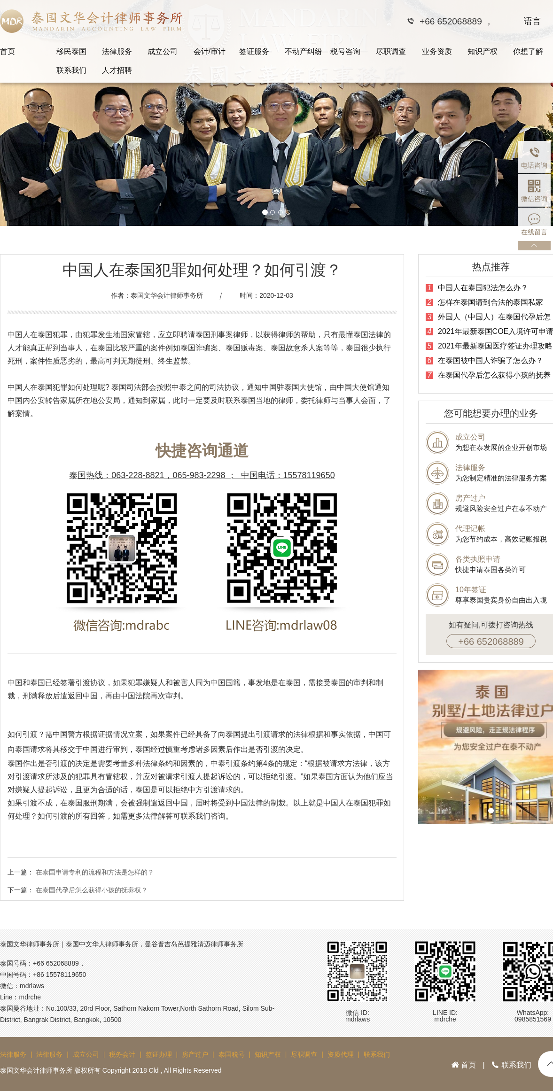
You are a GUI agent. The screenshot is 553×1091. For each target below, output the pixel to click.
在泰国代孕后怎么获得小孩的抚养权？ (92, 890)
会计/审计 (210, 51)
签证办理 (159, 1054)
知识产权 (482, 51)
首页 (7, 51)
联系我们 (71, 70)
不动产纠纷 (303, 51)
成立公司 (163, 51)
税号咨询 (345, 51)
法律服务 (117, 51)
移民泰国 (71, 51)
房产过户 (195, 1054)
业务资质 (437, 51)
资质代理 (340, 1054)
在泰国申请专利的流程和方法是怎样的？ (95, 872)
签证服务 (254, 51)
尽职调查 (391, 51)
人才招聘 (117, 70)
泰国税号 (231, 1054)
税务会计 (122, 1054)
